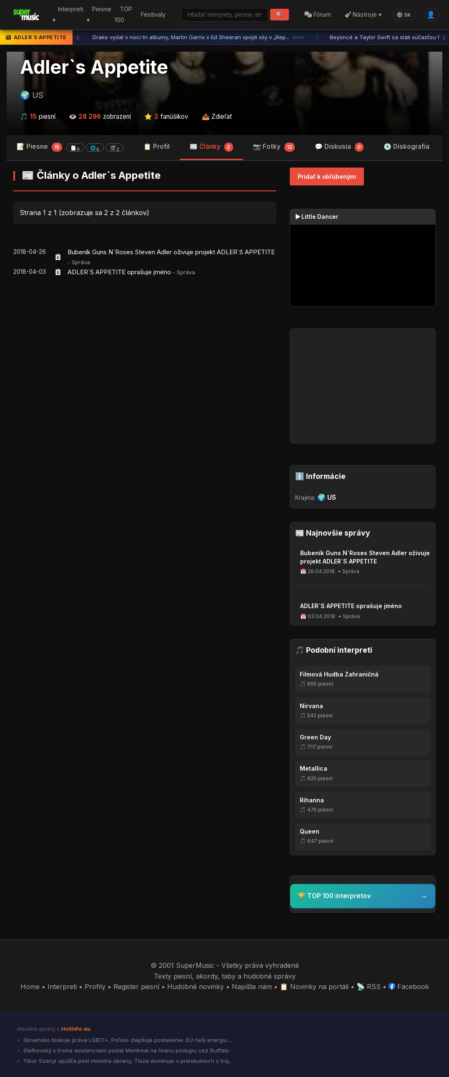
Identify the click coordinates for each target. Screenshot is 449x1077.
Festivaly (150, 14)
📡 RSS (368, 986)
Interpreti (62, 986)
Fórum (309, 15)
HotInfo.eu (75, 1028)
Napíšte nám (252, 986)
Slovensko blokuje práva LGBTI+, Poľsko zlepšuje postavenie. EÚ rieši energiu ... (127, 1040)
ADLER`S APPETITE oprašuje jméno (119, 272)
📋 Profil (156, 146)
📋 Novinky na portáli (314, 986)
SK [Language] (403, 15)
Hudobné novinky (195, 986)
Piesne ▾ (96, 15)
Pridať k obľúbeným (327, 176)
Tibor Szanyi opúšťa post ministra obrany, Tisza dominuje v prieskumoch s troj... (127, 1060)
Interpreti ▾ (65, 15)
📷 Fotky (274, 147)
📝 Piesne (70, 147)
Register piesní (136, 986)
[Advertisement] (144, 348)
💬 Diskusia (339, 147)
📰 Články (211, 147)
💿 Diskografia (406, 146)
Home (30, 986)
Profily (95, 986)
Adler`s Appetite (94, 67)
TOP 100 (121, 15)
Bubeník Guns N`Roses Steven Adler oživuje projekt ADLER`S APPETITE (171, 252)
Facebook (409, 986)
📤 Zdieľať (217, 116)
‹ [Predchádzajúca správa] (77, 37)
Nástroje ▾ (358, 15)
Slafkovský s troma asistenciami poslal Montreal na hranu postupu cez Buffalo (125, 1050)
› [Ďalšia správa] (444, 37)
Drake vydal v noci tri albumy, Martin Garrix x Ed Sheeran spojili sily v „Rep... (198, 37)
